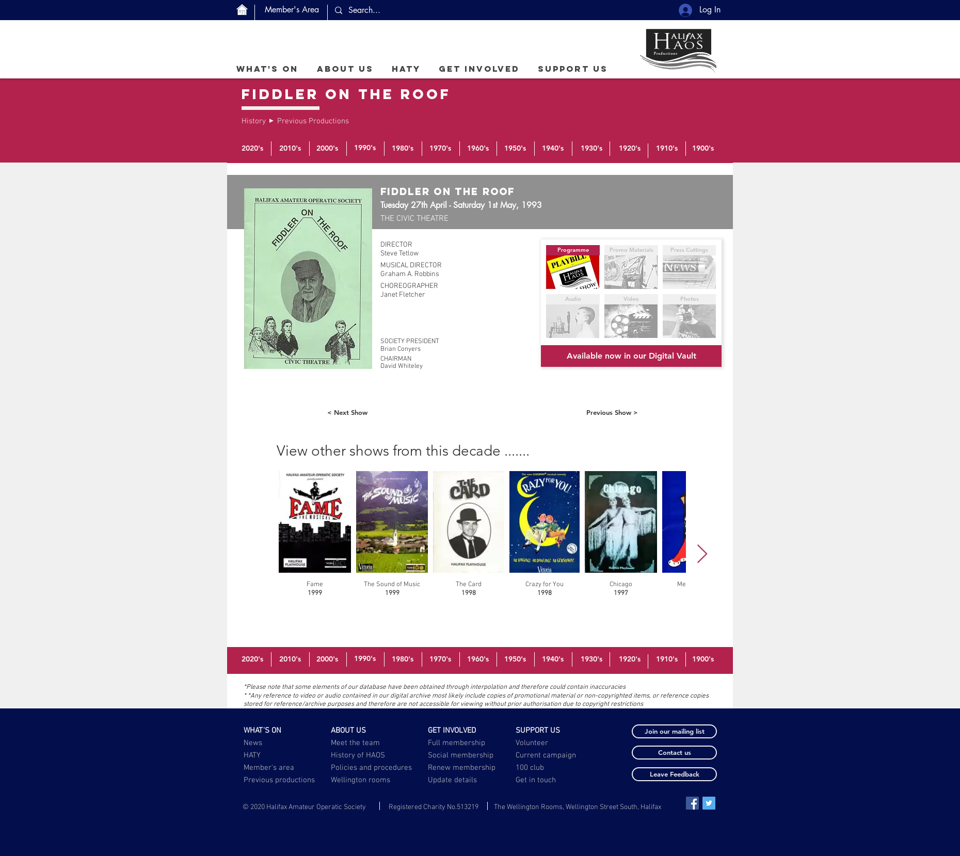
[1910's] (667, 148)
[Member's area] (274, 767)
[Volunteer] (546, 743)
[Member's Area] (292, 10)
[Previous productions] (280, 780)
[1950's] (515, 148)
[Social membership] (460, 755)
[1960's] (478, 148)
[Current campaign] (548, 755)
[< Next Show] (347, 412)
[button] (344, 68)
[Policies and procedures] (372, 767)
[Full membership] (458, 743)
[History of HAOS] (361, 755)
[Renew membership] (467, 767)
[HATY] (274, 755)
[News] (274, 743)
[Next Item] (702, 554)
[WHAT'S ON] (274, 730)
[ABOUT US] (361, 730)
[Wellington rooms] (361, 780)
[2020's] (252, 148)
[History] (254, 121)
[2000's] (327, 148)
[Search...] (421, 10)
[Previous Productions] (313, 121)
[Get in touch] (536, 780)
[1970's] (440, 148)
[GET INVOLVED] (458, 730)
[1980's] (403, 148)
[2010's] (290, 148)
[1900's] (703, 148)
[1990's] (365, 148)
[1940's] (553, 148)
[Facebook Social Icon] (692, 803)
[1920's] (630, 148)
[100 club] (555, 767)
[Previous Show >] (612, 412)
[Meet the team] (361, 743)
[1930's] (591, 148)
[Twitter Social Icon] (708, 803)
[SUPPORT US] (546, 730)
